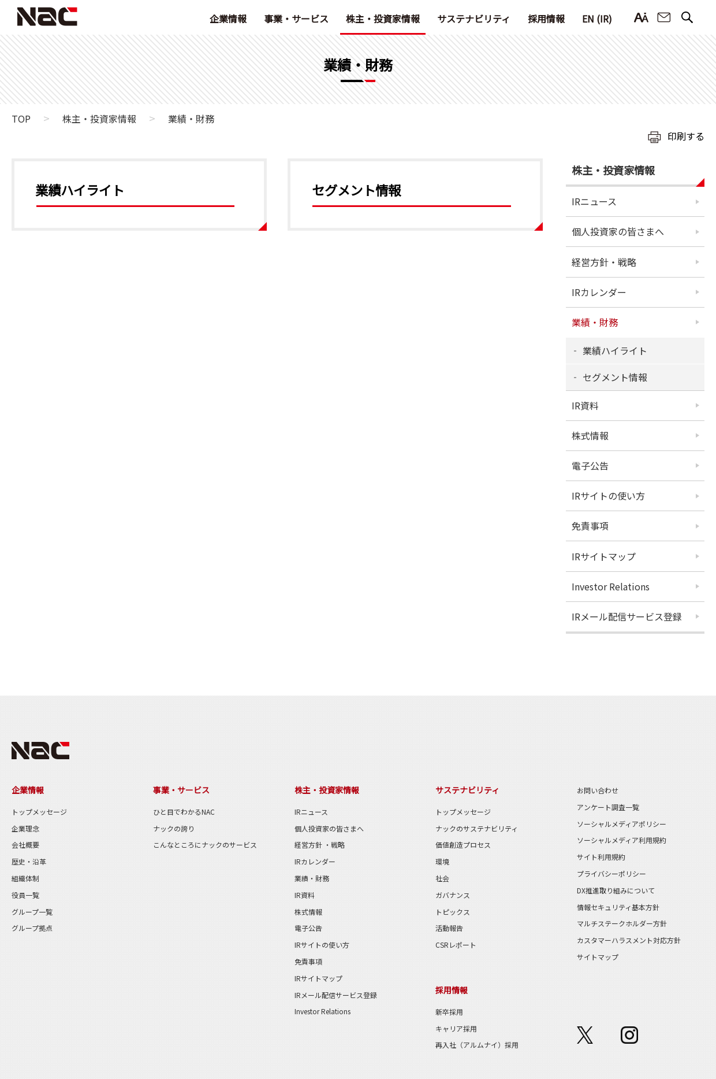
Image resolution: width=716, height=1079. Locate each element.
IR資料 (585, 405)
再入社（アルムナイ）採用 (477, 1045)
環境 (442, 861)
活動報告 (449, 928)
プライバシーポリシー (611, 873)
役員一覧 (25, 895)
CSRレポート (455, 944)
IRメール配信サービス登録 (627, 616)
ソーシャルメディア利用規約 (621, 840)
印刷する (685, 136)
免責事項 (590, 526)
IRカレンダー (599, 292)
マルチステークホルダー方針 (622, 923)
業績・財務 (595, 322)
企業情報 (228, 18)
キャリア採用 (456, 1028)
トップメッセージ (39, 811)
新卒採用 (449, 1012)
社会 (442, 878)
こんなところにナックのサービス (205, 844)
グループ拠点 (32, 928)
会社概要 (25, 844)
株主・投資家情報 (383, 18)
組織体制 (25, 878)
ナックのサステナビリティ (476, 828)
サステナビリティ (473, 18)
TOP (21, 118)
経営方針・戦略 (604, 262)
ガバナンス (452, 895)
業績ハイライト (615, 350)
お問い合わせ (664, 17)
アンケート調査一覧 (608, 807)
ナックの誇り (174, 828)
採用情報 (546, 18)
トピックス (452, 912)
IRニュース (594, 201)
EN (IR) (597, 18)
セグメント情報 (615, 377)
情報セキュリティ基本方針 (618, 907)
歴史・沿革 (29, 861)
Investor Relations (611, 586)
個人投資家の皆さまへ (618, 231)
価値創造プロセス (463, 844)
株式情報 (590, 435)
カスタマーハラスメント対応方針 (629, 940)
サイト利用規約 (601, 857)
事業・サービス (296, 18)
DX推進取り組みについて (616, 890)
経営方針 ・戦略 (319, 844)
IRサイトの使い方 (608, 495)
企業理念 (25, 828)
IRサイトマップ (604, 556)
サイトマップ (597, 957)
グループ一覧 (32, 912)
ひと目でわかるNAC (184, 811)
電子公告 (590, 465)
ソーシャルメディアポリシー (621, 824)
